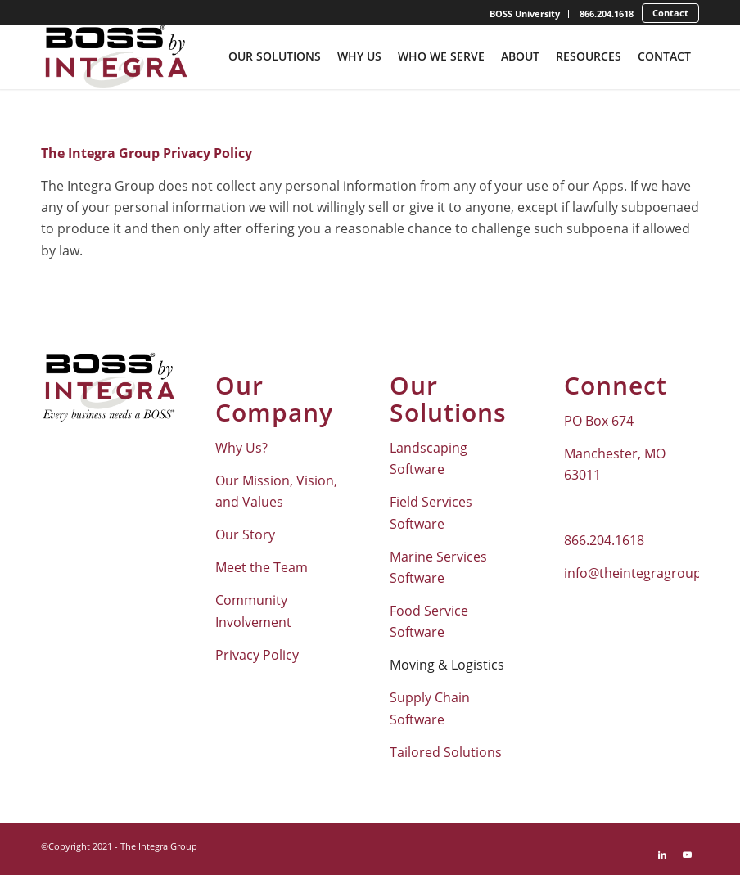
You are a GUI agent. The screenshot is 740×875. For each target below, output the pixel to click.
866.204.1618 (607, 13)
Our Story (245, 534)
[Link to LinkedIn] (662, 854)
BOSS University (525, 13)
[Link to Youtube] (687, 854)
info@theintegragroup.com (648, 573)
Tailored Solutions (446, 752)
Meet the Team (261, 567)
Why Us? (241, 448)
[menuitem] (525, 14)
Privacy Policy (257, 655)
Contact (670, 13)
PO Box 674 (599, 421)
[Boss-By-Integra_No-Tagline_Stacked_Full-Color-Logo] (115, 56)
